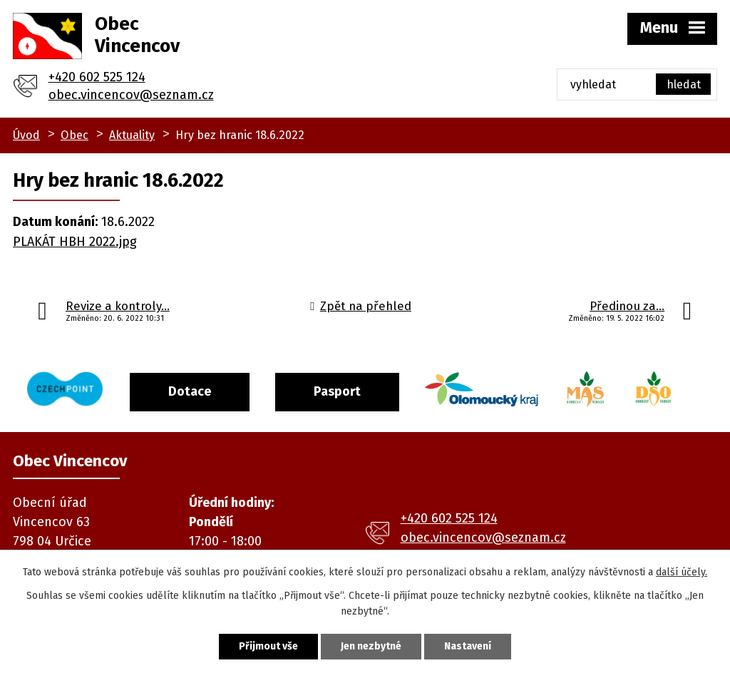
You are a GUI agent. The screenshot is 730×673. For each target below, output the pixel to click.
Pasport (337, 391)
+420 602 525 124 (96, 77)
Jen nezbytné (371, 646)
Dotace (189, 391)
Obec (74, 135)
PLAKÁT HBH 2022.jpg (75, 242)
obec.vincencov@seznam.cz (131, 95)
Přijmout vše (268, 646)
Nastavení (467, 646)
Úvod (26, 135)
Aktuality (132, 135)
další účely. (681, 572)
